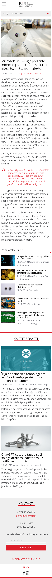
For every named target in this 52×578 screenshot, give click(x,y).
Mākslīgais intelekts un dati (28, 73)
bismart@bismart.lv (26, 515)
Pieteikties (26, 547)
